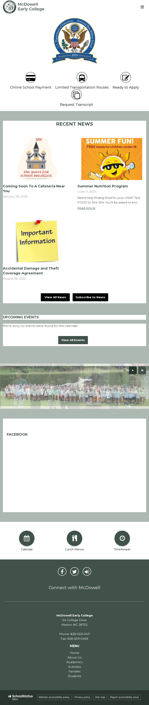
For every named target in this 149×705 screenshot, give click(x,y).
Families (74, 671)
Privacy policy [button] (82, 697)
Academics (74, 662)
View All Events (73, 340)
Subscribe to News (90, 297)
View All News (55, 297)
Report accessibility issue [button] (124, 697)
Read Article (86, 208)
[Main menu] (142, 7)
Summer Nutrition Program (102, 186)
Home (74, 653)
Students (74, 676)
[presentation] (133, 370)
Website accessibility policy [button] (54, 697)
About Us (74, 657)
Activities (74, 667)
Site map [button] (100, 697)
